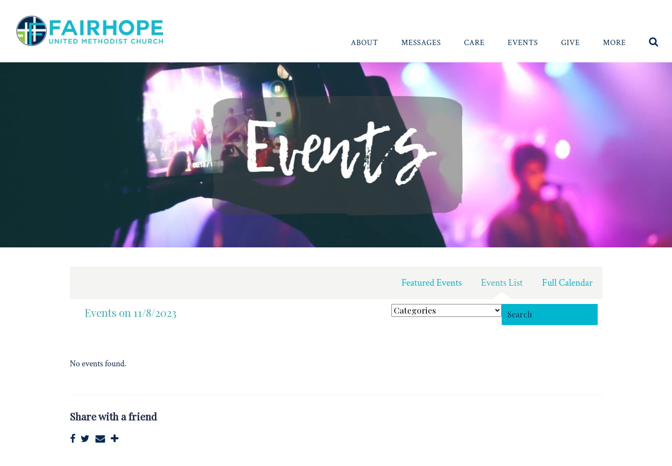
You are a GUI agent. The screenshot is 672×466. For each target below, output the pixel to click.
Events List (502, 283)
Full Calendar (567, 283)
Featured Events (431, 283)
